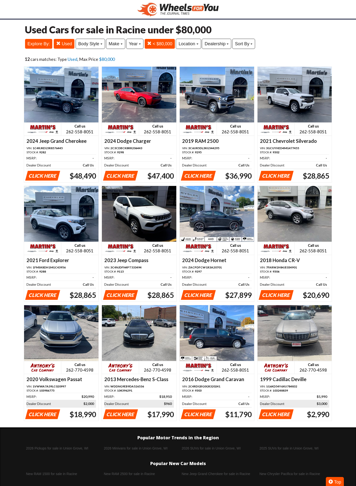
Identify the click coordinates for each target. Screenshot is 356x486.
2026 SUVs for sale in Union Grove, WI (211, 448)
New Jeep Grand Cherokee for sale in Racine (216, 474)
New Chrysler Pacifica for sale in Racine (289, 474)
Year (135, 43)
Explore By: (38, 43)
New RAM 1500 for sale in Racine (51, 474)
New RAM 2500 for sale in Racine (129, 474)
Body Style (90, 43)
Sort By (243, 43)
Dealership (217, 43)
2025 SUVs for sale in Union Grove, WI (289, 448)
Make (116, 43)
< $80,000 (159, 43)
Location (188, 43)
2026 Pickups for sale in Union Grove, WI (57, 448)
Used (64, 43)
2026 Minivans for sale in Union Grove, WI (136, 448)
